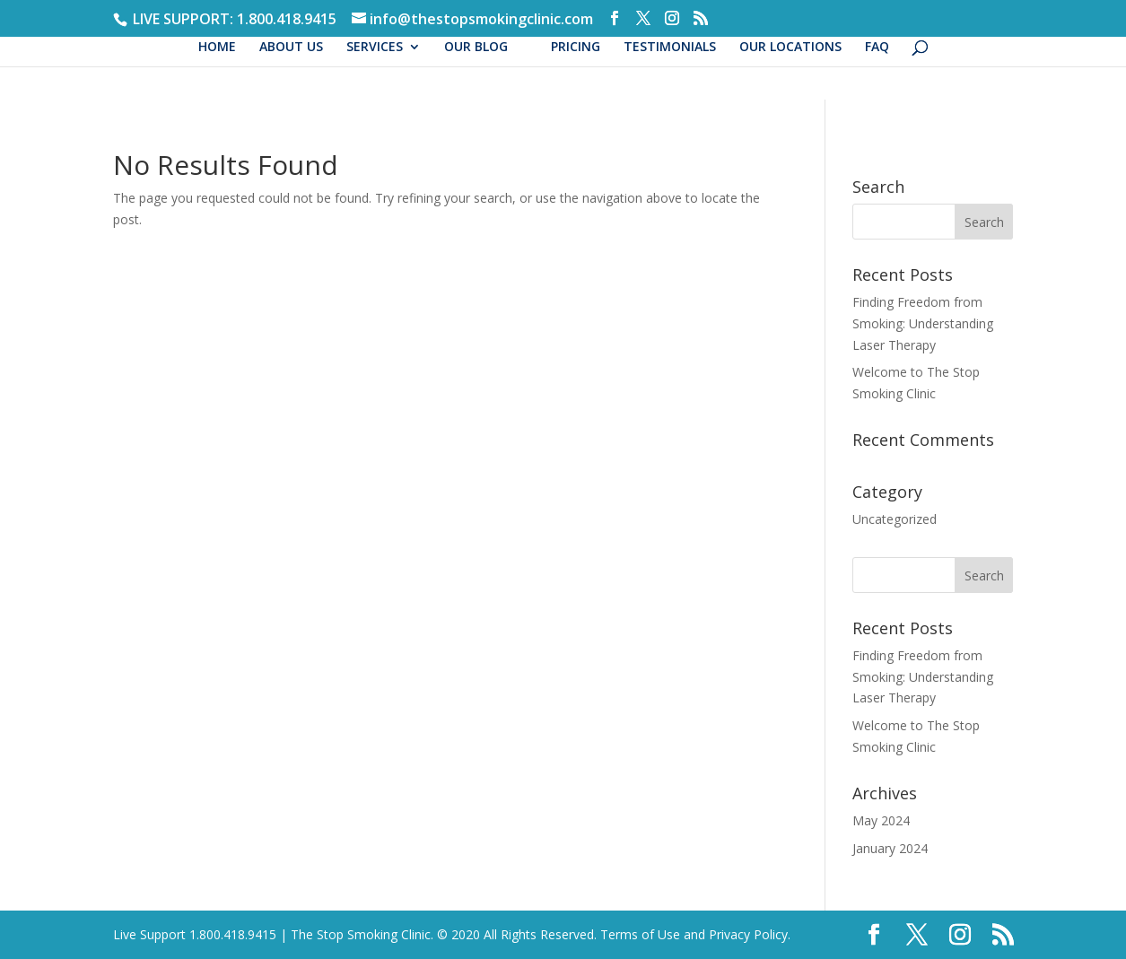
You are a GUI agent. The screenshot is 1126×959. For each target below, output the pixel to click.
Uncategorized (894, 518)
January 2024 (890, 848)
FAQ (877, 47)
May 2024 (881, 820)
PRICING (575, 47)
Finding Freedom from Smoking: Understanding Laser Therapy (922, 323)
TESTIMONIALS (670, 47)
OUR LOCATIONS (790, 47)
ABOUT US (291, 47)
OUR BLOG (476, 47)
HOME (217, 47)
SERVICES (374, 47)
